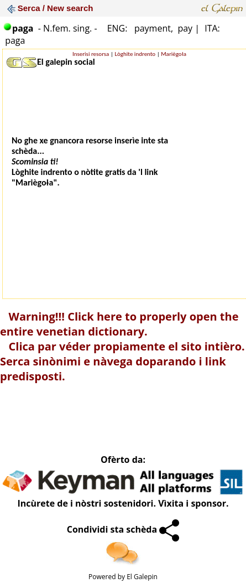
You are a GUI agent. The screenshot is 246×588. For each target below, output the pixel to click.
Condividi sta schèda (123, 529)
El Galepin (142, 576)
